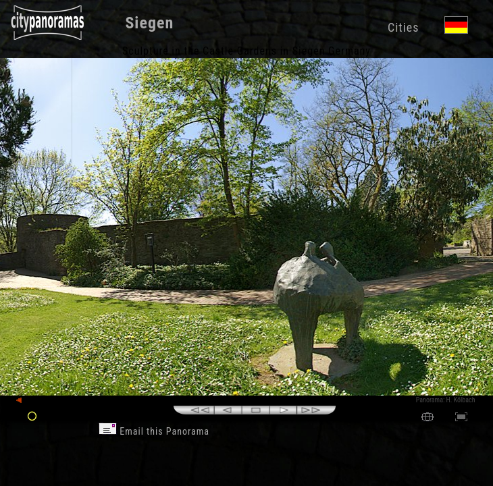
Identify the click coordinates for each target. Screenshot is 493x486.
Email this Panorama (154, 431)
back (28, 400)
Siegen (149, 23)
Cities (403, 27)
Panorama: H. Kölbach (445, 400)
